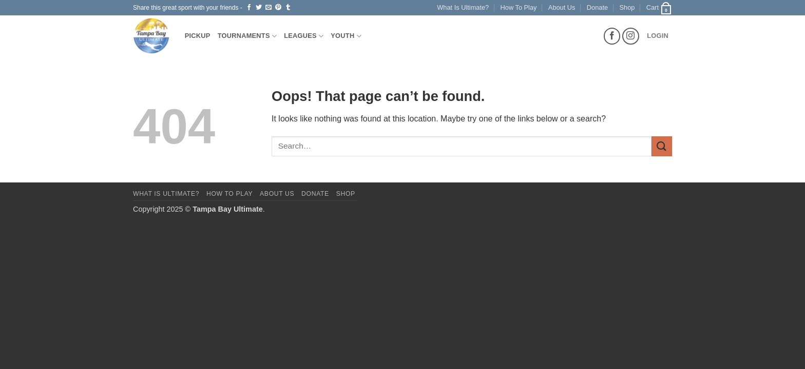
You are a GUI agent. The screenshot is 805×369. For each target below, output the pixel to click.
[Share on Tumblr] (288, 7)
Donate (597, 7)
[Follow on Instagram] (630, 36)
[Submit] (661, 146)
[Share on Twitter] (259, 7)
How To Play (519, 7)
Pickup (197, 35)
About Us (562, 7)
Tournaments (247, 36)
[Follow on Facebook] (612, 36)
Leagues (303, 36)
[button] (659, 7)
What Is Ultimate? (463, 7)
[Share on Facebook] (249, 7)
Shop (627, 7)
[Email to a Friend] (268, 7)
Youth (346, 36)
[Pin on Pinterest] (278, 7)
